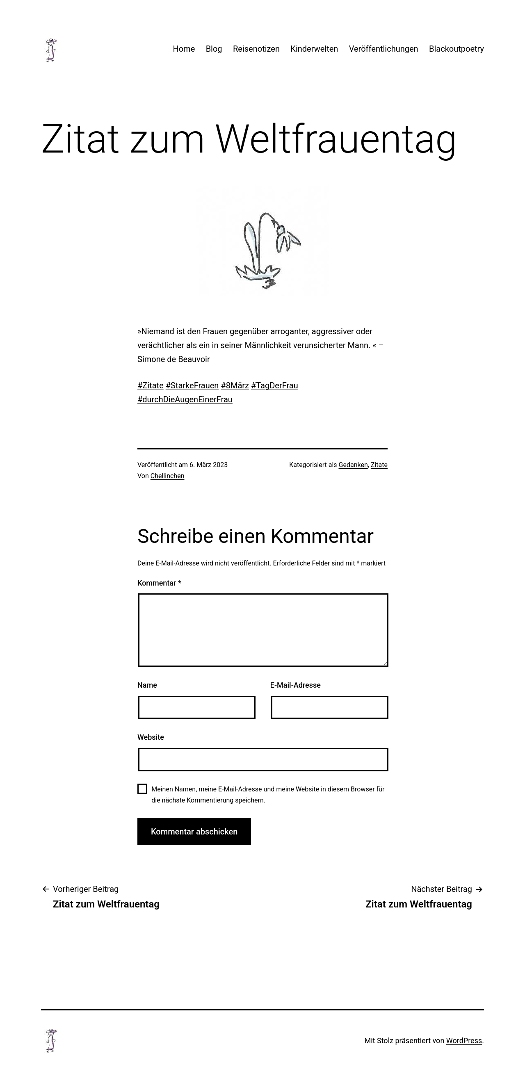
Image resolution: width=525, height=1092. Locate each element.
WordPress (464, 1040)
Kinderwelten (314, 49)
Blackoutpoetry (456, 49)
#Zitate (150, 385)
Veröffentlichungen (383, 49)
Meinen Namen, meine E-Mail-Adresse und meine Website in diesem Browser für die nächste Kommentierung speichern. (267, 794)
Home (184, 49)
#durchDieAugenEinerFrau (185, 399)
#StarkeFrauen (192, 385)
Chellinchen (168, 476)
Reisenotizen (256, 49)
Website (150, 737)
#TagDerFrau (274, 385)
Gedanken (353, 465)
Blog (214, 49)
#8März (235, 385)
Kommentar (159, 583)
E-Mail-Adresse (295, 685)
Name (147, 685)
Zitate (379, 465)
